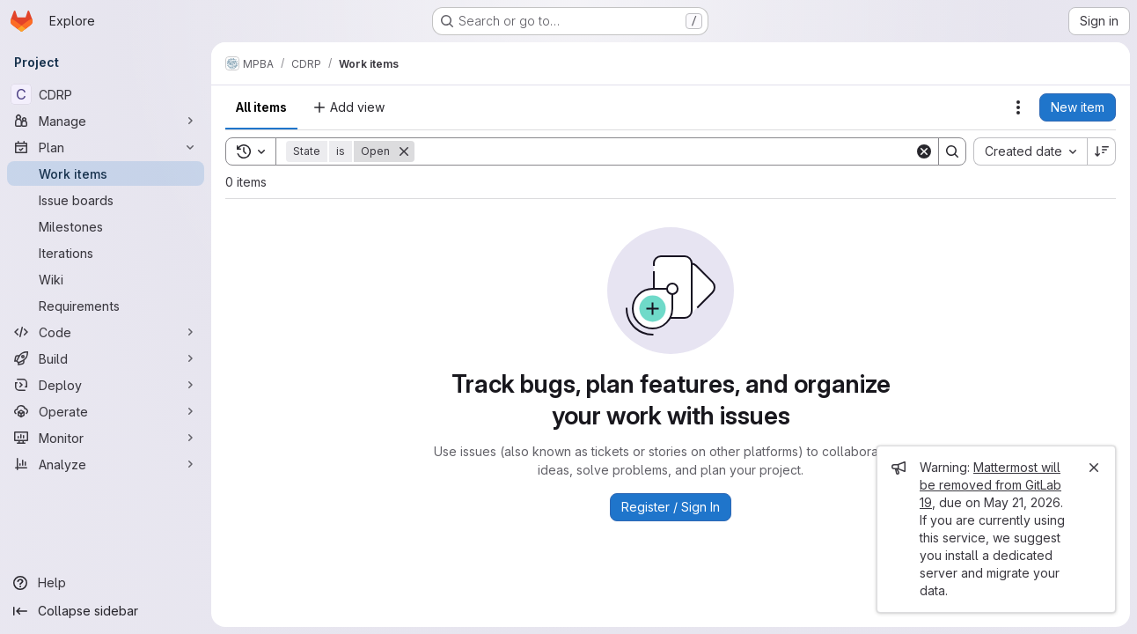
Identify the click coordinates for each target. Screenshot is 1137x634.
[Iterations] (105, 252)
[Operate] (105, 411)
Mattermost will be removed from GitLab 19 (990, 485)
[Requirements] (105, 305)
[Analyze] (105, 464)
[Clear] (924, 151)
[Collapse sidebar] (105, 611)
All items (261, 107)
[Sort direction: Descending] (1102, 151)
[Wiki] (105, 279)
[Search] (664, 151)
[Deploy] (105, 384)
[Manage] (105, 120)
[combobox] (1030, 151)
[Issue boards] (105, 200)
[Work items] (105, 173)
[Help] (105, 583)
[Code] (105, 332)
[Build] (105, 358)
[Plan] (105, 147)
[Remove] (403, 151)
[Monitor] (105, 437)
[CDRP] (105, 94)
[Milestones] (105, 226)
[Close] (1093, 467)
